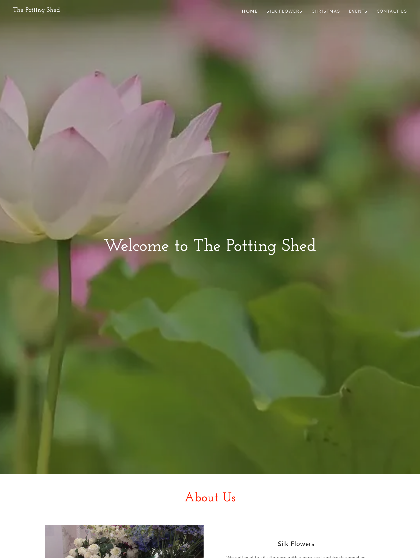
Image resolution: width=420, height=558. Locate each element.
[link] (36, 9)
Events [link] (358, 11)
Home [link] (250, 11)
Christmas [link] (325, 11)
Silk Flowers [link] (284, 11)
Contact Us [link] (391, 11)
